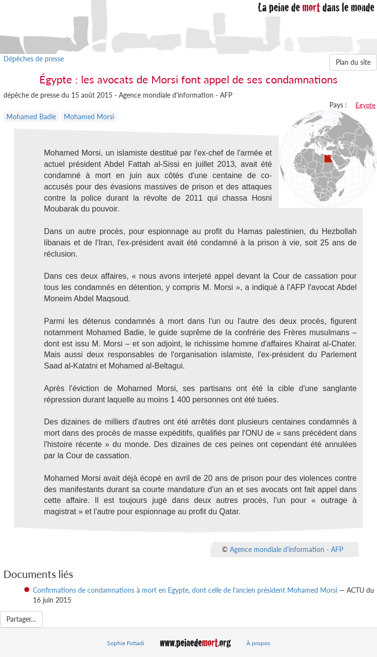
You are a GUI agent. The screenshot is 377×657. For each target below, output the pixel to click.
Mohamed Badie (31, 116)
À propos (258, 643)
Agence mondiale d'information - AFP (286, 549)
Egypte (365, 105)
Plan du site (353, 62)
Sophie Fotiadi (125, 643)
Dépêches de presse (33, 58)
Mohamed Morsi (89, 116)
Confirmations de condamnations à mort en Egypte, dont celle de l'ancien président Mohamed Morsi (185, 590)
